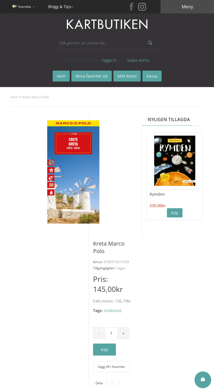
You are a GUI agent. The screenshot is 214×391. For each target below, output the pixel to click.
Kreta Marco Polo (35, 97)
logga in (109, 60)
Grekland (112, 310)
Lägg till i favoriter (111, 366)
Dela (99, 383)
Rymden (157, 194)
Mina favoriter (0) (92, 76)
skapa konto (138, 60)
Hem (14, 97)
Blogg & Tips (59, 6)
